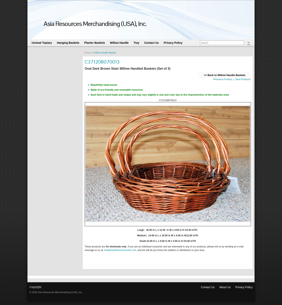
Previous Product (223, 79)
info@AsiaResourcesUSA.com (120, 247)
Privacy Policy (244, 284)
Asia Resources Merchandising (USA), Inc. (95, 24)
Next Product (242, 79)
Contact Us (207, 284)
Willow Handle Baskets (105, 52)
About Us (225, 284)
